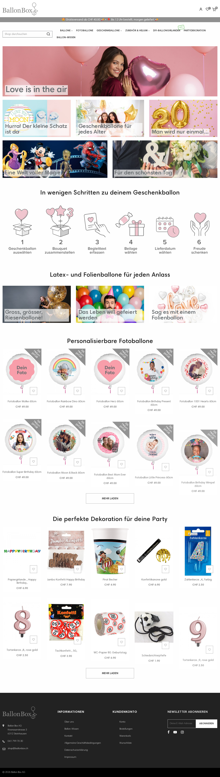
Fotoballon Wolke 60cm (22, 408)
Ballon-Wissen (71, 729)
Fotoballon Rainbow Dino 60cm (66, 413)
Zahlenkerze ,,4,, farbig (198, 624)
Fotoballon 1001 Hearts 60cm (198, 446)
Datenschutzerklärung (76, 750)
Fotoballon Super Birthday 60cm (22, 530)
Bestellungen (126, 729)
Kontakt (68, 736)
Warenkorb (125, 736)
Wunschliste (125, 743)
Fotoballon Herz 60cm (110, 421)
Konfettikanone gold (154, 610)
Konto (122, 722)
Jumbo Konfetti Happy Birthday (66, 591)
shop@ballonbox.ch (18, 748)
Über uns (69, 722)
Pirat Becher (110, 599)
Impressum (70, 757)
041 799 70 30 (15, 741)
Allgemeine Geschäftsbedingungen (82, 743)
